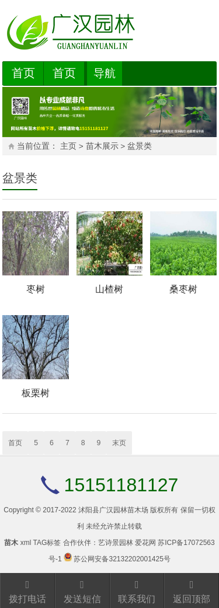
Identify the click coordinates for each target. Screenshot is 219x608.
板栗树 (36, 393)
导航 (104, 73)
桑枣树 (183, 289)
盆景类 (139, 146)
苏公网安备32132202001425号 (122, 559)
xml (26, 543)
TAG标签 (47, 543)
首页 (23, 73)
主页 (68, 146)
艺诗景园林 (115, 543)
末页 (119, 443)
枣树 (35, 289)
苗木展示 (102, 146)
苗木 (11, 543)
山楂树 (109, 289)
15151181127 (121, 484)
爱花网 (145, 543)
